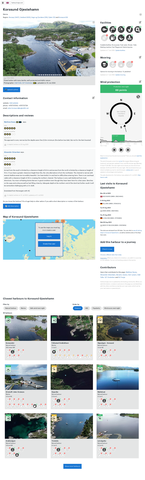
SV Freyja (121, 277)
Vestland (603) (25, 17)
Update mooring (120, 74)
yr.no (120, 161)
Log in (49, 236)
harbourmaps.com (17, 2)
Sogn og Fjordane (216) (39, 17)
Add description (12, 206)
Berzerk (119, 275)
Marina (23, 308)
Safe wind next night (37, 308)
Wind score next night (112, 308)
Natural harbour (10, 308)
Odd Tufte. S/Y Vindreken (23, 83)
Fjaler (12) (52, 17)
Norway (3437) (14, 17)
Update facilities (120, 50)
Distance (78, 308)
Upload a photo (11, 89)
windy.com (129, 170)
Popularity (96, 308)
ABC (86, 308)
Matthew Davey (11, 122)
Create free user (49, 244)
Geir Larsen (132, 275)
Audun (125, 275)
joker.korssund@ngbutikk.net (18, 108)
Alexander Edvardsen (12, 152)
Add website (13, 103)
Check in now (107, 249)
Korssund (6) (63, 17)
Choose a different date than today (111, 254)
